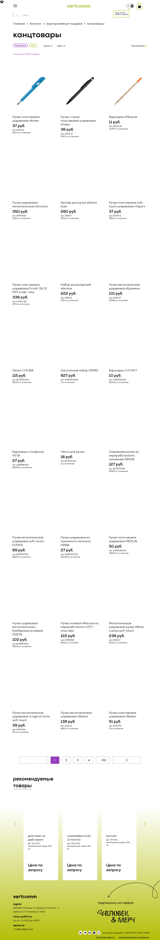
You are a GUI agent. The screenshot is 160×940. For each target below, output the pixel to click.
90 (104, 755)
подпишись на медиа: (116, 898)
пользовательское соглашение (134, 933)
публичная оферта (105, 933)
